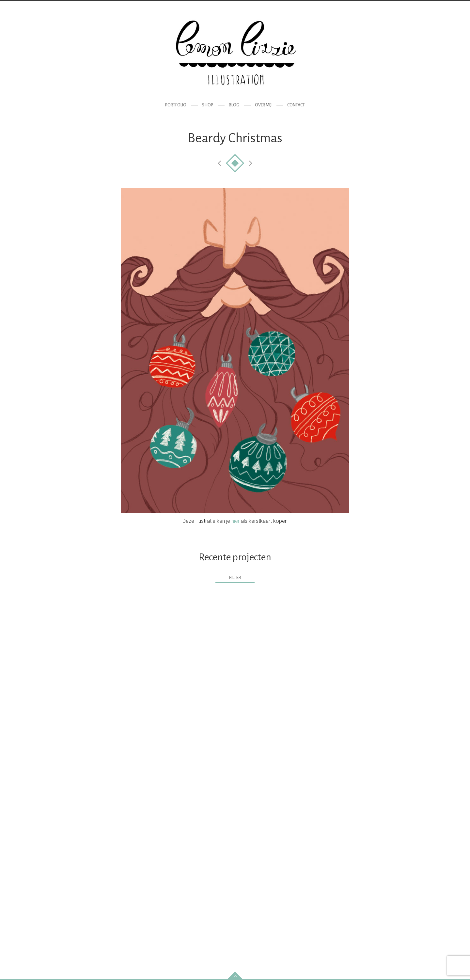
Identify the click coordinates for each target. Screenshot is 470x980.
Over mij (263, 105)
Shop (207, 105)
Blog (234, 105)
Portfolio (175, 105)
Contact (296, 105)
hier (235, 521)
